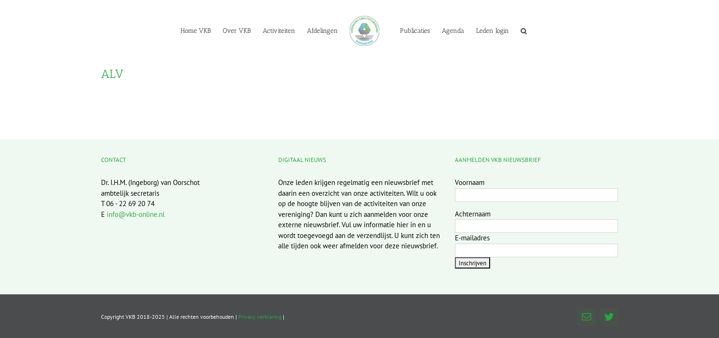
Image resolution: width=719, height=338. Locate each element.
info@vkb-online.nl (135, 214)
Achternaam (473, 213)
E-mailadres (472, 237)
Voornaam (470, 182)
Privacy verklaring (259, 316)
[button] (563, 30)
